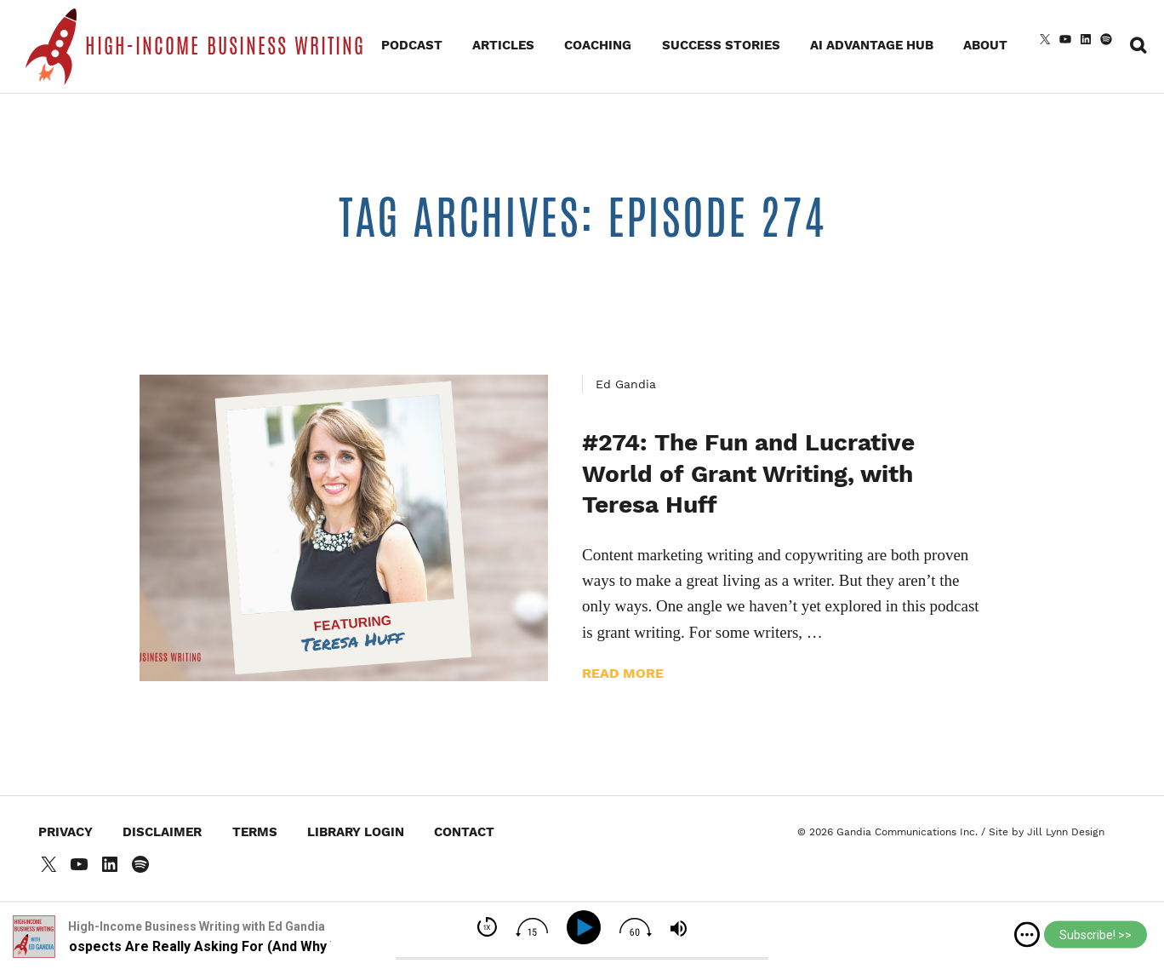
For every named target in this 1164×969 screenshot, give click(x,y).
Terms (254, 832)
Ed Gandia (626, 384)
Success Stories (721, 45)
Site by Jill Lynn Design (1046, 832)
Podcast (411, 45)
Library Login (355, 832)
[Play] (587, 928)
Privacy (65, 832)
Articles (503, 45)
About (985, 45)
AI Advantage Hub (871, 45)
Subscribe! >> (1095, 935)
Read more (623, 673)
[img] (1027, 935)
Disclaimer (162, 832)
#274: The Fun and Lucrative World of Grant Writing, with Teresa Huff (748, 473)
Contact (464, 832)
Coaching (597, 45)
